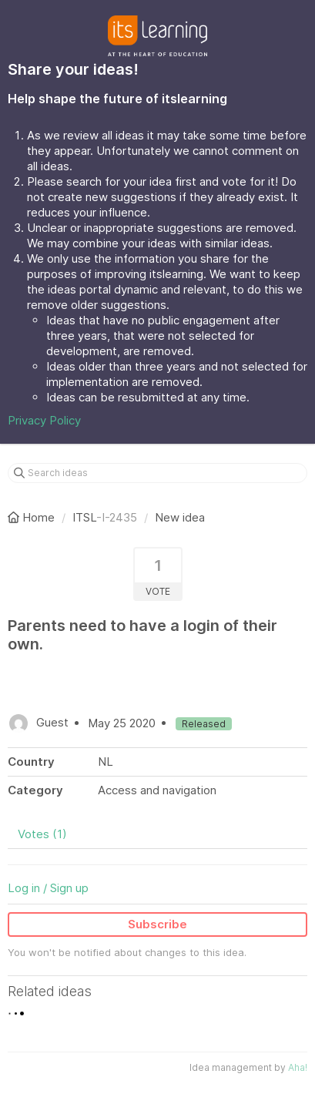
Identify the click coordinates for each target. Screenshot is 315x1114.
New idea (180, 517)
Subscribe (157, 924)
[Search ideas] (157, 473)
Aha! (297, 1067)
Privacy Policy (44, 420)
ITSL (84, 517)
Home (33, 517)
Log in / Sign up (48, 888)
